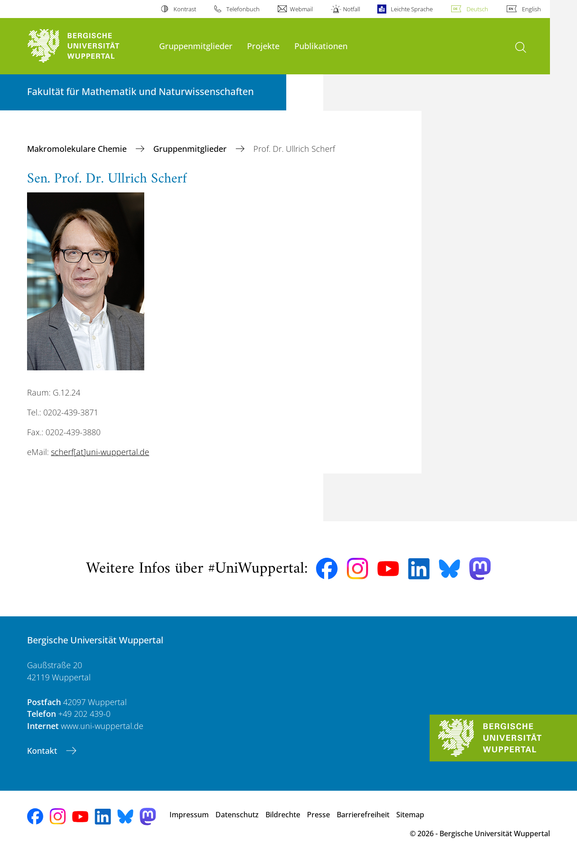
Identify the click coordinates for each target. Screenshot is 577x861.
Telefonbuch (243, 9)
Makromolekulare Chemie (78, 148)
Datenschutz (237, 815)
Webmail (301, 9)
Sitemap (410, 815)
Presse (318, 815)
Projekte (263, 45)
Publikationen (321, 45)
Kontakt (43, 750)
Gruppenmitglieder (196, 45)
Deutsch (477, 9)
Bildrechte (283, 815)
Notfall (351, 9)
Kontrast (185, 9)
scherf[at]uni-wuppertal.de (100, 451)
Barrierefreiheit (363, 815)
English (531, 9)
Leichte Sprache (412, 9)
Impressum (189, 815)
